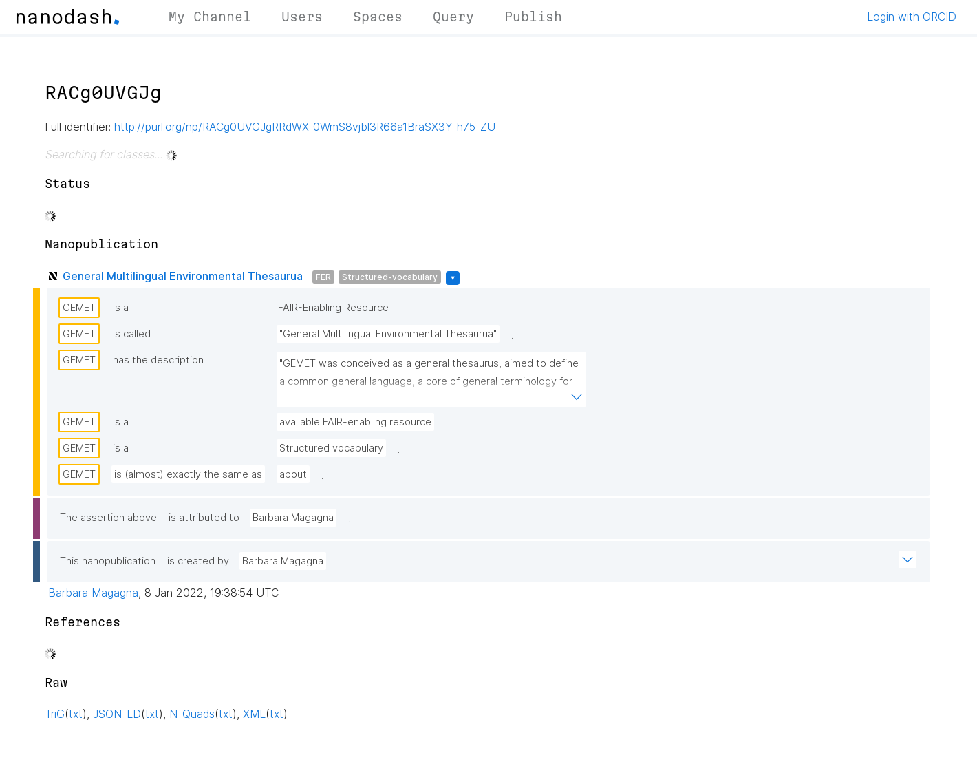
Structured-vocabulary (390, 277)
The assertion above (108, 517)
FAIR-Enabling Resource (333, 307)
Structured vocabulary (331, 448)
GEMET (79, 307)
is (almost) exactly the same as (188, 474)
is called (132, 334)
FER (323, 277)
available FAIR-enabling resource (355, 422)
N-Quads (192, 714)
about (293, 474)
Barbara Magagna (293, 517)
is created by (198, 561)
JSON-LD (117, 714)
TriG (55, 714)
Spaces (377, 16)
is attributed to (204, 517)
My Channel (210, 16)
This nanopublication (107, 561)
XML (254, 714)
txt (76, 714)
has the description (158, 360)
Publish (533, 16)
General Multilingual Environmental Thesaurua (183, 276)
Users (302, 16)
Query (453, 16)
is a (121, 307)
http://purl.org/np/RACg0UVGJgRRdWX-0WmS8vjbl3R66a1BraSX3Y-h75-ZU (304, 127)
